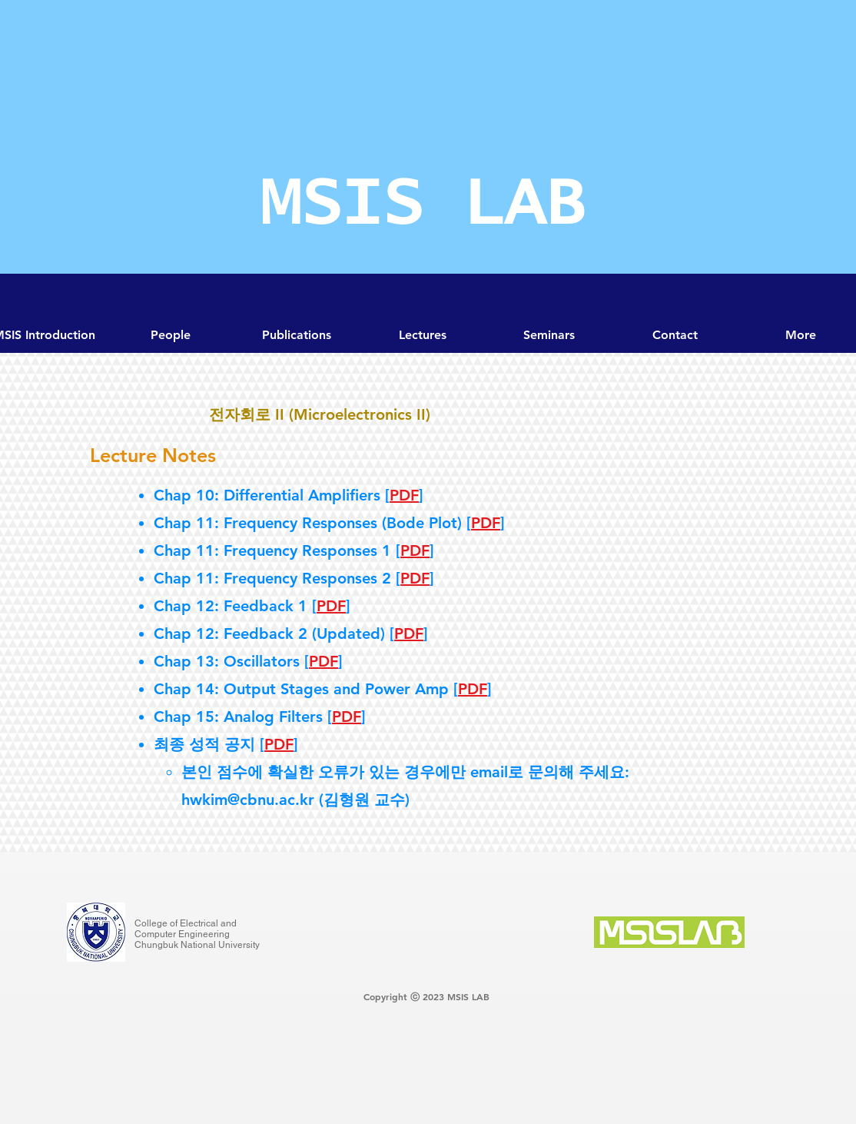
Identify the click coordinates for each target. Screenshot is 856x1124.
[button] (549, 335)
